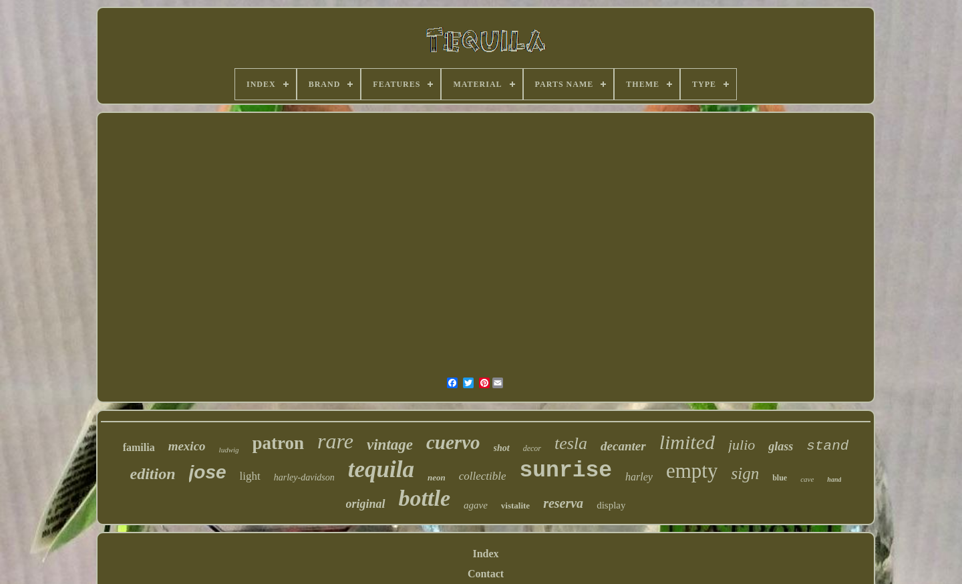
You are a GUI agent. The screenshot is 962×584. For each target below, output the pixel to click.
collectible (482, 476)
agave (476, 505)
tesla (570, 443)
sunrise (565, 470)
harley (639, 476)
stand (827, 446)
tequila (381, 469)
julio (741, 444)
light (250, 476)
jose (207, 472)
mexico (187, 446)
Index (485, 553)
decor (532, 448)
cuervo (453, 442)
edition (153, 473)
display (611, 505)
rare (335, 441)
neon (437, 477)
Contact (486, 573)
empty (692, 470)
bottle (424, 498)
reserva (563, 503)
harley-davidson (304, 477)
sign (745, 473)
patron (279, 443)
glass (780, 446)
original (365, 503)
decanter (623, 446)
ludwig (229, 450)
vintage (390, 444)
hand (834, 479)
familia (139, 447)
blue (779, 477)
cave (807, 479)
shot (502, 448)
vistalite (515, 505)
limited (687, 442)
